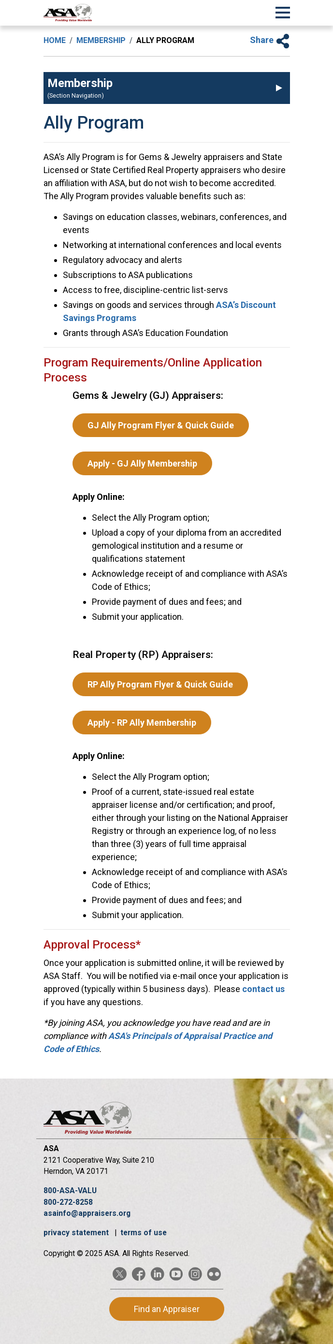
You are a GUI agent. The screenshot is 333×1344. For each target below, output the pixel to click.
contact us (263, 989)
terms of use (143, 1232)
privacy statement (77, 1232)
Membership (101, 40)
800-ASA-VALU (70, 1190)
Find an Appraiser (167, 1309)
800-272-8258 (68, 1202)
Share (270, 40)
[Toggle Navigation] (282, 11)
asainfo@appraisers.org (86, 1213)
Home (54, 40)
